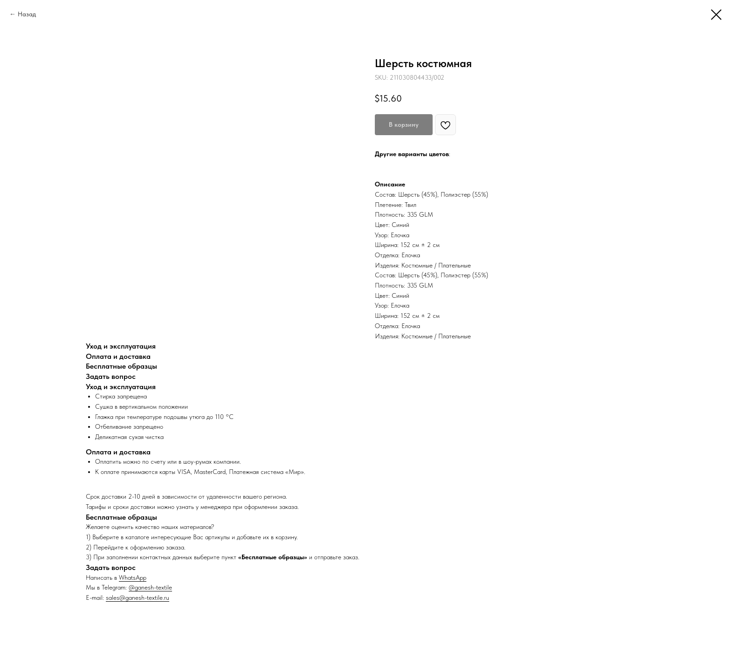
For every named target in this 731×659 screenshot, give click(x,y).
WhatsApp (132, 577)
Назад (27, 14)
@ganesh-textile (150, 587)
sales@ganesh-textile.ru (137, 597)
